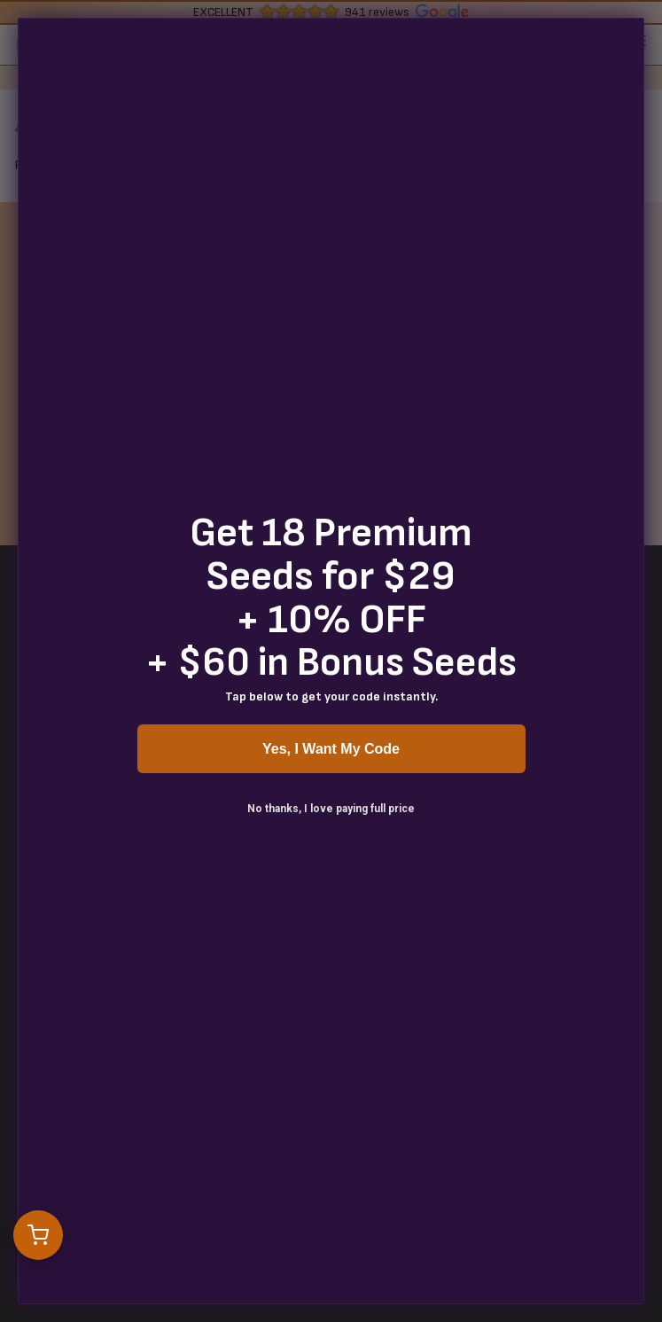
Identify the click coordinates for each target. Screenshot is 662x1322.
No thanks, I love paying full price (331, 808)
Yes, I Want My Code (331, 748)
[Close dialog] (628, 34)
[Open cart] (38, 1235)
